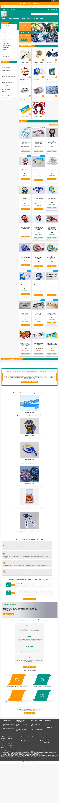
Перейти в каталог (29, 694)
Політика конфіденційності (38, 744)
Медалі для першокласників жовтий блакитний (25, 199)
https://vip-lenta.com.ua (7, 83)
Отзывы (4, 54)
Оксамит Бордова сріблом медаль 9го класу (52, 142)
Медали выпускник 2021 (35, 704)
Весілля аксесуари (50, 98)
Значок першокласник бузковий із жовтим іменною (38, 257)
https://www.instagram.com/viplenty (8, 98)
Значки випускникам (38, 62)
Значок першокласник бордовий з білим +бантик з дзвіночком (52, 228)
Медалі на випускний (51, 62)
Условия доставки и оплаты (51, 707)
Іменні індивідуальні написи (8, 33)
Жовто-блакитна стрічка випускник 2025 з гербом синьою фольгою (52, 344)
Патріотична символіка (25, 116)
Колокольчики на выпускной (8, 711)
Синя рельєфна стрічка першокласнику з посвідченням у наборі (38, 199)
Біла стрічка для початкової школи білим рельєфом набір (25, 142)
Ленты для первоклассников (8, 709)
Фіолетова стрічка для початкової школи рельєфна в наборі (38, 142)
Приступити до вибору (29, 599)
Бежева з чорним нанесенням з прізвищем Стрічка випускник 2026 (52, 286)
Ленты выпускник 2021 (7, 704)
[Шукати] (57, 14)
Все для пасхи (36, 98)
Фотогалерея (5, 49)
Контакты (29, 18)
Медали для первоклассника (36, 710)
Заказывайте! (36, 3)
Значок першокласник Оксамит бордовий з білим (38, 228)
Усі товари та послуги (53, 124)
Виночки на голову (37, 116)
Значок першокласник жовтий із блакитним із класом (51, 257)
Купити (25, 151)
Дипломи (49, 79)
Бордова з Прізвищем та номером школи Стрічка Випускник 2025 (25, 344)
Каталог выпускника (14, 18)
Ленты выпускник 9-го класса (8, 708)
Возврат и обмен (49, 708)
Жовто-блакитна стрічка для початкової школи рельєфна (38, 171)
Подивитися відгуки (8, 614)
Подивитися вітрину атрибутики (29, 381)
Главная (4, 18)
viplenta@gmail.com (6, 85)
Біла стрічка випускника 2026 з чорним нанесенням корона (38, 344)
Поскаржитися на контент (28, 744)
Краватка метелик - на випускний (9, 39)
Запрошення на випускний (7, 35)
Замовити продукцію (29, 647)
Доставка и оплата (39, 18)
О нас (23, 18)
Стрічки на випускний (24, 62)
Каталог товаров (6, 25)
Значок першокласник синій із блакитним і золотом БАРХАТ (38, 286)
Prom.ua (35, 743)
